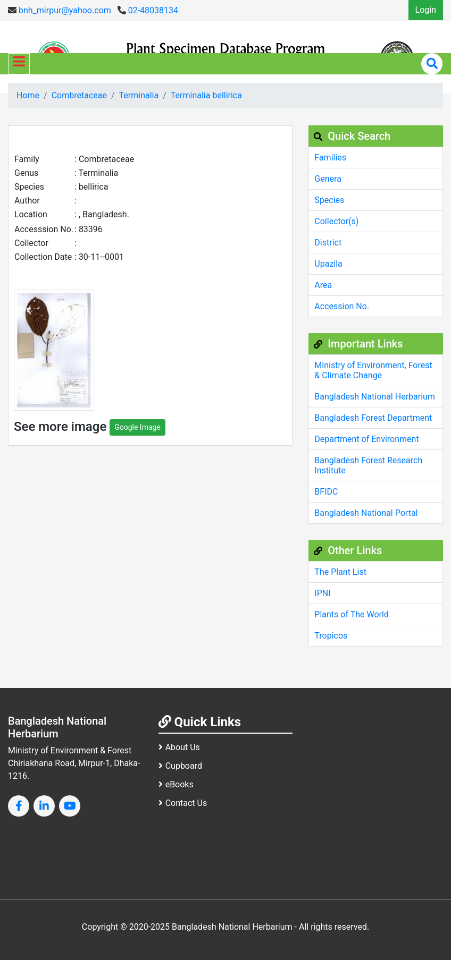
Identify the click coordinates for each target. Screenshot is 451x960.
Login (425, 10)
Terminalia (139, 95)
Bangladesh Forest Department (373, 418)
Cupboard (180, 766)
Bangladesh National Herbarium (374, 397)
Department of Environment (366, 439)
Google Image (137, 427)
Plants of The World (351, 614)
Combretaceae (79, 95)
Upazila (328, 264)
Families (330, 157)
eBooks (176, 784)
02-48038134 (148, 10)
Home (27, 95)
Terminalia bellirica (206, 95)
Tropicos (330, 636)
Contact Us (182, 803)
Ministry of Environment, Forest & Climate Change (373, 370)
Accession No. (341, 306)
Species (329, 200)
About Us (179, 747)
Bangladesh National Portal (365, 513)
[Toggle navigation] (19, 63)
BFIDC (326, 492)
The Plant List (340, 572)
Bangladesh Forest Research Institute (368, 465)
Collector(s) (336, 221)
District (327, 242)
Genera (327, 179)
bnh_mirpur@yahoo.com (59, 10)
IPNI (322, 593)
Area (323, 285)
